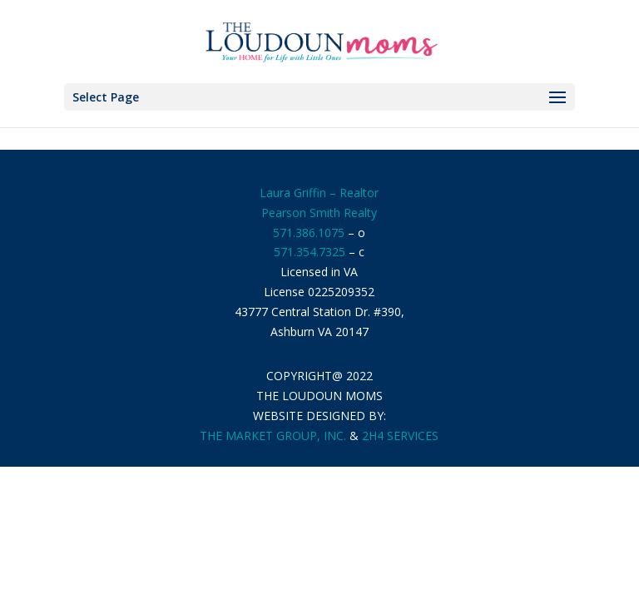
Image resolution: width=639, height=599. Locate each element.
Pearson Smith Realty (319, 212)
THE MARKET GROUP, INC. (273, 435)
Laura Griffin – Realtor (319, 192)
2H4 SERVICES (400, 435)
